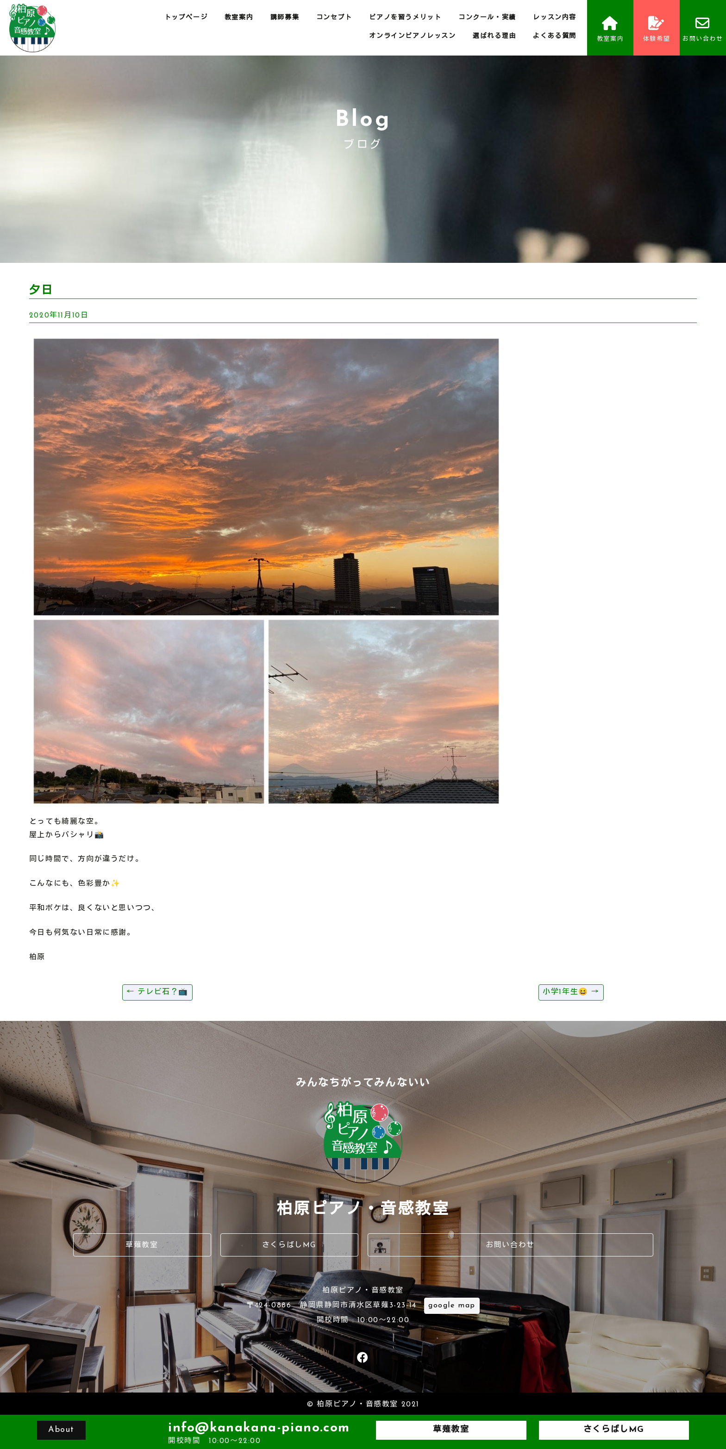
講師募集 (284, 17)
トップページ (186, 17)
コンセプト (334, 17)
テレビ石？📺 (157, 992)
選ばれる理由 (494, 36)
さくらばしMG (289, 1245)
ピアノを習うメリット (405, 17)
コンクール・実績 (487, 17)
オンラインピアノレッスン (412, 36)
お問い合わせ (703, 29)
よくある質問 (554, 36)
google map (452, 1305)
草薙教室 (141, 1245)
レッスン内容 (554, 17)
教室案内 (239, 17)
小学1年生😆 (571, 992)
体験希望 (656, 29)
